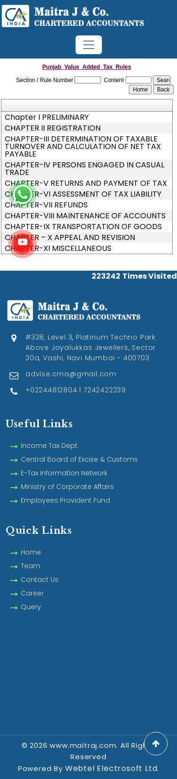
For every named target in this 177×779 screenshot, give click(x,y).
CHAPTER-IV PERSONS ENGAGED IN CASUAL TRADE (84, 168)
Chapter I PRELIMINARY (47, 117)
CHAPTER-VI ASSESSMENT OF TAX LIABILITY (83, 194)
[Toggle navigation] (89, 44)
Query (31, 596)
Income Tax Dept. (50, 434)
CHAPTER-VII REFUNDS (46, 205)
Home (31, 541)
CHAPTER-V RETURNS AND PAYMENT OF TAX (86, 183)
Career (32, 582)
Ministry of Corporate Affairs (67, 476)
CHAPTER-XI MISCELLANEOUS (58, 248)
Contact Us (40, 568)
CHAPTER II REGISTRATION (53, 128)
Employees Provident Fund (65, 489)
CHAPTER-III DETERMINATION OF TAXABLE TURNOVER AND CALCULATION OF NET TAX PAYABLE (83, 146)
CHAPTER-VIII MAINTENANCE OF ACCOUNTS (85, 216)
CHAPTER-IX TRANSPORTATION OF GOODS (83, 227)
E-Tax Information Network (64, 462)
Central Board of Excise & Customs (79, 448)
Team (30, 555)
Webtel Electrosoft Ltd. (112, 768)
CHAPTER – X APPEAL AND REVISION (70, 237)
